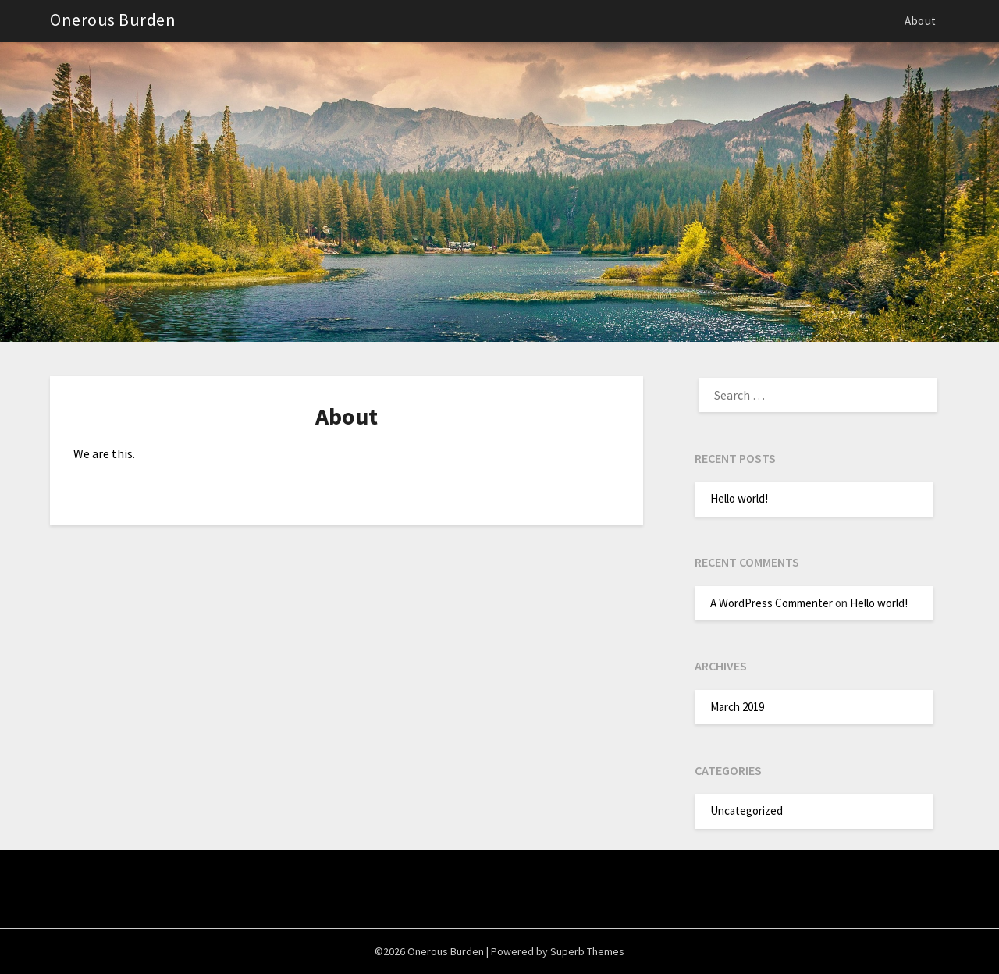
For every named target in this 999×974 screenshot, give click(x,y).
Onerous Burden (113, 19)
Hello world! (739, 498)
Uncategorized (746, 810)
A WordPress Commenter (771, 602)
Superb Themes (587, 951)
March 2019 (737, 706)
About (921, 20)
